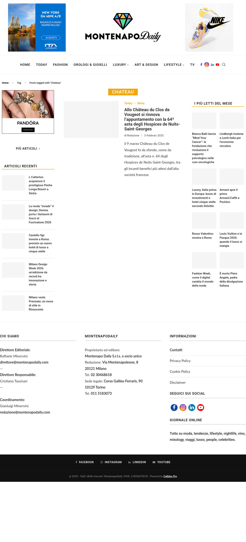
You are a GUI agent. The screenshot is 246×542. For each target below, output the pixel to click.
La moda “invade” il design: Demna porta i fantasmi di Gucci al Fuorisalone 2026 (41, 214)
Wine (141, 103)
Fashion (60, 65)
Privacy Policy (180, 361)
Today (41, 65)
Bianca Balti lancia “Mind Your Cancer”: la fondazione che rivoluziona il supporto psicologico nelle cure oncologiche (204, 148)
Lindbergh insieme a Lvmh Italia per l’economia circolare (232, 140)
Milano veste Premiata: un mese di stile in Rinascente (41, 303)
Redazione (133, 135)
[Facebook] (201, 64)
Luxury (119, 65)
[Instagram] (206, 64)
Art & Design (146, 65)
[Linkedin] (212, 64)
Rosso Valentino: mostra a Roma (203, 235)
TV (192, 65)
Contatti (176, 350)
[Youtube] (217, 64)
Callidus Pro (170, 476)
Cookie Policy (180, 371)
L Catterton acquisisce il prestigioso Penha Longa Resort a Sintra (40, 185)
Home (25, 65)
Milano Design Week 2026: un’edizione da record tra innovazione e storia (38, 274)
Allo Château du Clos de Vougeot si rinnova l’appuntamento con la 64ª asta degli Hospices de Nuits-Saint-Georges (152, 119)
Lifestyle (173, 65)
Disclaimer (178, 382)
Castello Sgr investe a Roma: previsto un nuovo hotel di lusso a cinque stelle (40, 243)
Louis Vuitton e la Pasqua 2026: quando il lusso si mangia (231, 240)
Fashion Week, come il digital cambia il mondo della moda (202, 279)
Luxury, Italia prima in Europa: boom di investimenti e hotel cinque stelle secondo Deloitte (204, 198)
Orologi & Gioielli (90, 65)
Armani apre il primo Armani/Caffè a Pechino (229, 196)
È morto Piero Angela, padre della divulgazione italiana (231, 279)
